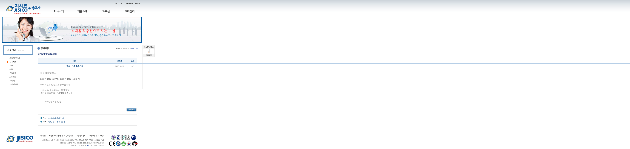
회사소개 (59, 11)
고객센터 (130, 11)
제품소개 (82, 11)
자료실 (106, 11)
